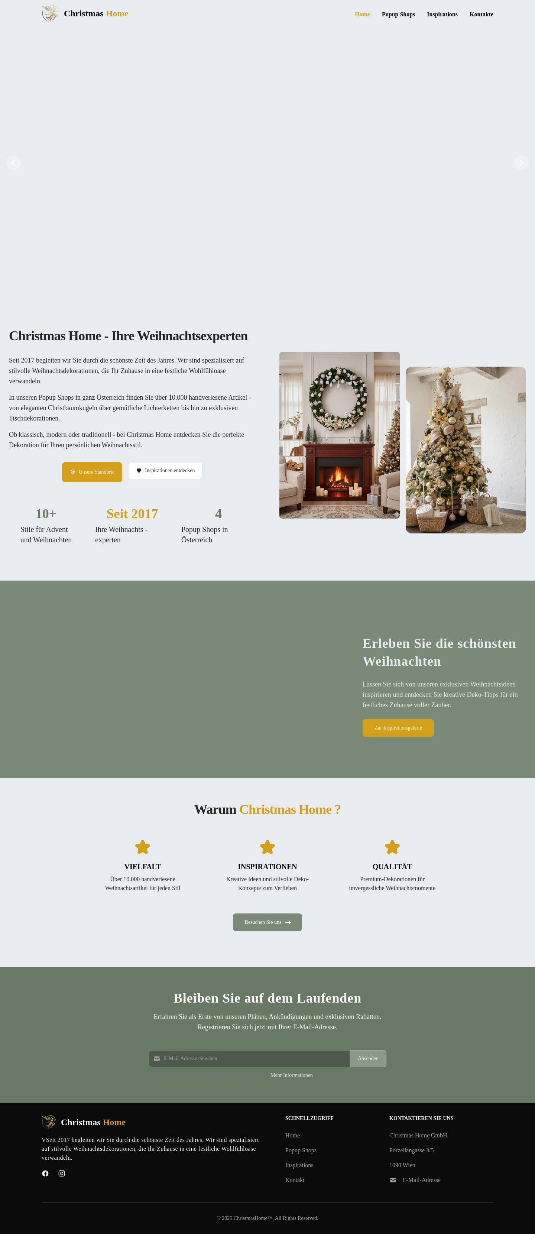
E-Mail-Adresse (422, 1180)
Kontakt (295, 1180)
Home (362, 14)
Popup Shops (398, 14)
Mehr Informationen (291, 1075)
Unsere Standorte (92, 472)
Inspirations (442, 14)
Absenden (368, 1058)
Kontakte (481, 14)
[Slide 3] (276, 283)
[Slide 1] (258, 283)
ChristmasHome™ (253, 1218)
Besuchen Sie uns (268, 922)
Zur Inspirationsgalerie (398, 728)
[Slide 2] (267, 283)
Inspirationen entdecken (165, 471)
